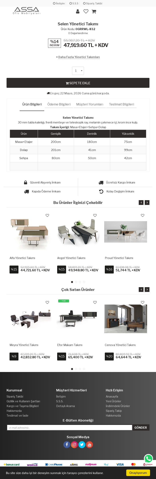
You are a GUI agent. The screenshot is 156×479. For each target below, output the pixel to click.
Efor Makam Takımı (69, 345)
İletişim (59, 3)
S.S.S (73, 3)
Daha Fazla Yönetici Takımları (79, 57)
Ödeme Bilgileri (58, 104)
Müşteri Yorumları (89, 104)
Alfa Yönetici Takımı (22, 258)
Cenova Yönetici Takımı (120, 345)
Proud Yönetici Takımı (119, 258)
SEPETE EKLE (78, 83)
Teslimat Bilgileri (121, 104)
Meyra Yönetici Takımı (24, 345)
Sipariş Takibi (92, 3)
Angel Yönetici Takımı (71, 258)
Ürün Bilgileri (32, 104)
